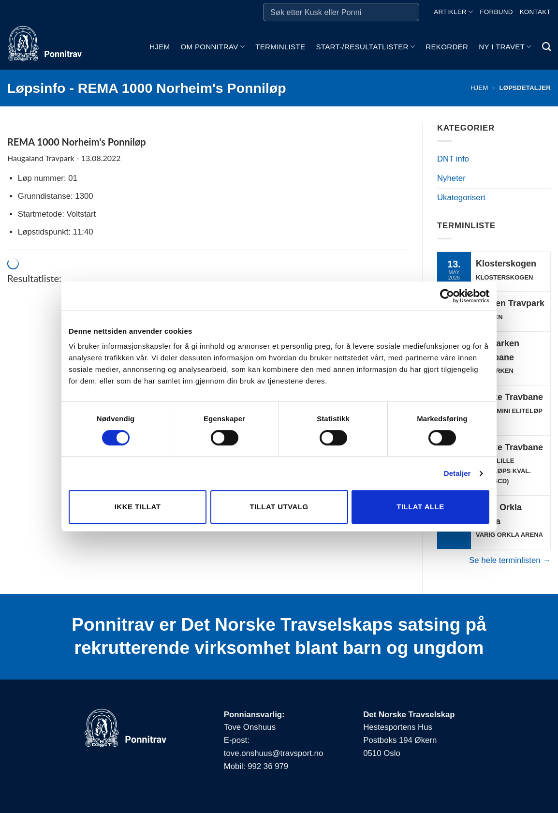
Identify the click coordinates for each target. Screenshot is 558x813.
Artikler (453, 11)
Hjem (159, 47)
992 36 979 (268, 766)
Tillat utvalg (279, 507)
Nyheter (451, 178)
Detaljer (457, 473)
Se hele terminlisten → (510, 560)
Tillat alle (420, 507)
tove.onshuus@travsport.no (273, 753)
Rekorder (447, 47)
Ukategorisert (461, 197)
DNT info (453, 158)
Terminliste (280, 47)
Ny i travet (505, 46)
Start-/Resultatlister (365, 46)
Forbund (496, 11)
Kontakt (535, 11)
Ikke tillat (138, 507)
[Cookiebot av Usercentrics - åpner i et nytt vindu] (447, 296)
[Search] (546, 47)
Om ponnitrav (212, 46)
